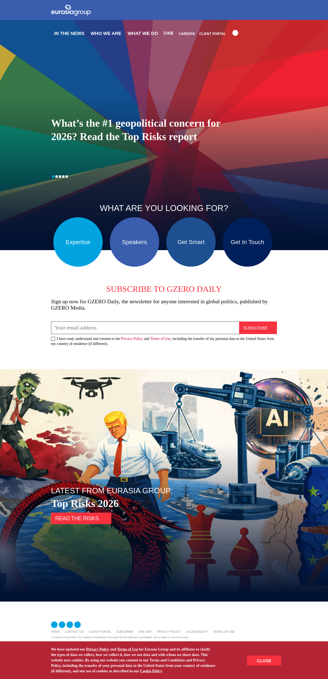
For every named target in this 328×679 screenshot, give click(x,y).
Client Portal (212, 34)
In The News (69, 33)
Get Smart (191, 242)
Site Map (145, 631)
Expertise (78, 242)
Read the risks (77, 518)
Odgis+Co (166, 637)
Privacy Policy (132, 339)
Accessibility (197, 631)
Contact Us (74, 631)
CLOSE (264, 660)
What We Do (143, 33)
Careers (187, 34)
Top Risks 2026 (85, 503)
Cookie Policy (151, 671)
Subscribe (124, 631)
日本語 (168, 33)
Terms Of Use (224, 631)
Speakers (134, 242)
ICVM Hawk (182, 637)
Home (55, 631)
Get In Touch (247, 242)
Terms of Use (160, 339)
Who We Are (106, 33)
